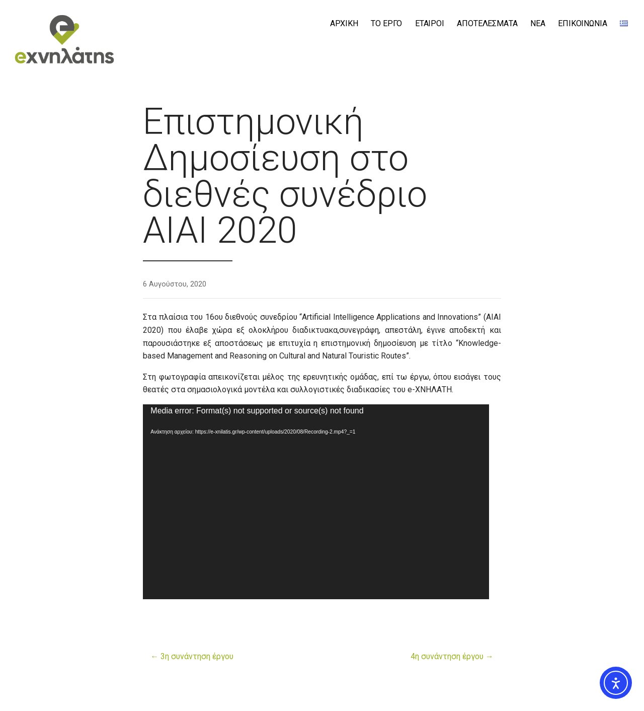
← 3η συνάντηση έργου (191, 656)
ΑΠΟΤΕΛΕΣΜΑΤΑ (487, 23)
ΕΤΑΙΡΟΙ (429, 23)
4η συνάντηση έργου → (452, 656)
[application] (316, 501)
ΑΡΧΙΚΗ (344, 23)
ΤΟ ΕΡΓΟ (386, 23)
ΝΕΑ (537, 23)
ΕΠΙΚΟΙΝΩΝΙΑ (582, 23)
